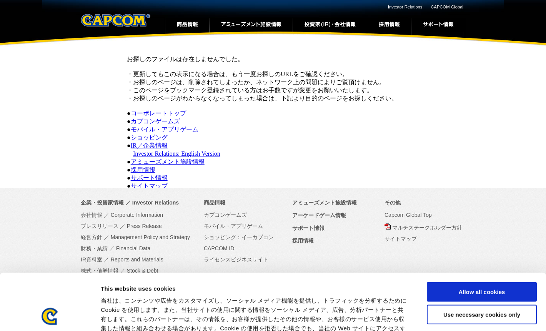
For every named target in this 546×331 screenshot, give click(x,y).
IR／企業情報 (149, 145)
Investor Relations (405, 7)
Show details (403, 316)
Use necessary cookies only (481, 261)
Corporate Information (137, 215)
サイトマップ (149, 186)
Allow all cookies (482, 239)
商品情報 (214, 203)
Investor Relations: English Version (176, 153)
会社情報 (91, 215)
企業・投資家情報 (102, 203)
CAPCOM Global (447, 7)
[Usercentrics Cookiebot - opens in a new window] (49, 316)
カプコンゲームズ (155, 121)
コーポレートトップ (158, 113)
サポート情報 (149, 178)
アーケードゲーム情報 (319, 215)
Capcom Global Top (408, 215)
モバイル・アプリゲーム (164, 129)
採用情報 (143, 169)
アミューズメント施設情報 (168, 161)
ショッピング (149, 137)
